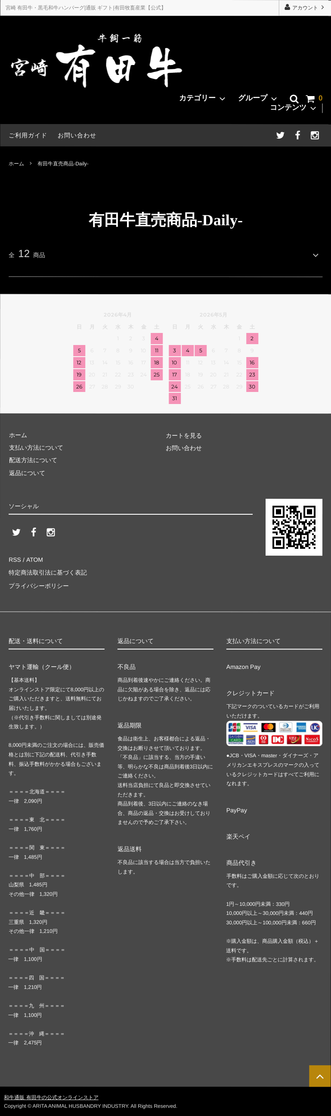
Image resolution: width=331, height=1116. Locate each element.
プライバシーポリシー (39, 584)
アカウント (305, 7)
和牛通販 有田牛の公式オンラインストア (51, 1096)
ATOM (34, 559)
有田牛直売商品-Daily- (63, 163)
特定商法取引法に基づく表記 (48, 572)
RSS (15, 559)
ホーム (16, 163)
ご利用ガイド (28, 135)
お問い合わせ (77, 135)
